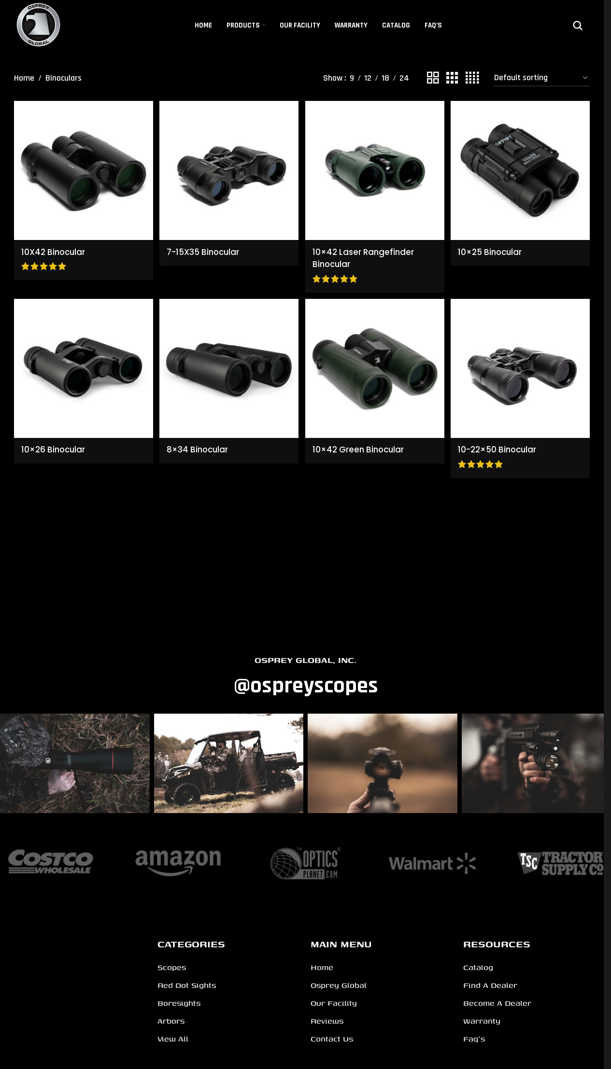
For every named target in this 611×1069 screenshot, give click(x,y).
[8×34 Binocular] (228, 367)
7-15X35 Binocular (207, 249)
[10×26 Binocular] (82, 367)
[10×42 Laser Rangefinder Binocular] (375, 169)
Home (24, 78)
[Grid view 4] (472, 78)
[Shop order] (541, 78)
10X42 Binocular (55, 249)
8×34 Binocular (200, 447)
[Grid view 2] (433, 78)
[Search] (577, 25)
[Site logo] (39, 24)
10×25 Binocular (494, 249)
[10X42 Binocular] (82, 169)
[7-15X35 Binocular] (228, 169)
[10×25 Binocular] (521, 169)
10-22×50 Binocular (502, 447)
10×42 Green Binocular (362, 447)
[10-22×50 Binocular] (521, 367)
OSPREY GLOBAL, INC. (305, 659)
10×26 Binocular (55, 447)
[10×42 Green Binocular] (375, 367)
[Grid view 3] (452, 78)
